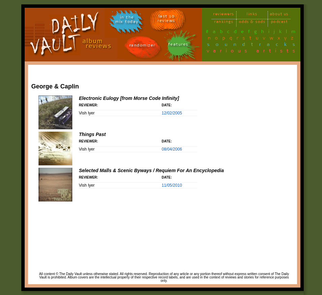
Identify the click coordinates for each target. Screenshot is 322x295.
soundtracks (254, 45)
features (178, 45)
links (252, 15)
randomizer (142, 46)
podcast (279, 22)
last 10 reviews (166, 20)
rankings (223, 22)
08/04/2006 (172, 149)
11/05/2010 (172, 185)
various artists (253, 52)
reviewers (223, 15)
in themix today (127, 21)
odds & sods (252, 22)
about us (279, 15)
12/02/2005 (172, 113)
